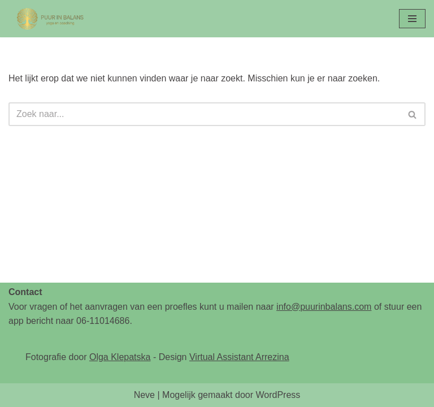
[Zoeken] (204, 114)
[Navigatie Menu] (412, 18)
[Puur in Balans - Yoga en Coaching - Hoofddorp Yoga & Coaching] (50, 18)
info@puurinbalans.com (323, 306)
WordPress (277, 395)
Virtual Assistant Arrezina (239, 357)
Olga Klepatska (120, 357)
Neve (144, 395)
